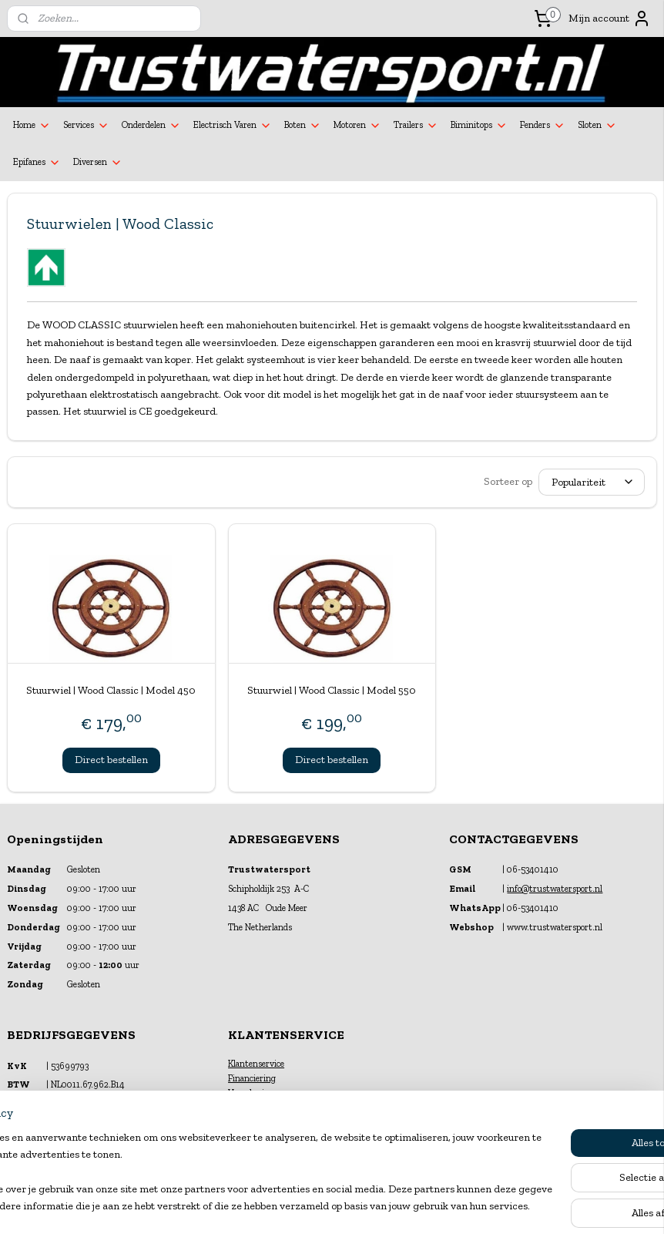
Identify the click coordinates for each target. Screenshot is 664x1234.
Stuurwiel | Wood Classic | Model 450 (111, 690)
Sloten (597, 125)
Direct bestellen (111, 758)
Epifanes (37, 162)
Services (86, 125)
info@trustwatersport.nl (554, 888)
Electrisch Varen (232, 125)
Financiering (252, 1078)
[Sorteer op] (591, 482)
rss (319, 1206)
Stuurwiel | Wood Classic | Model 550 (331, 690)
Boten (302, 125)
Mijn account (609, 18)
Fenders (542, 125)
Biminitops (479, 125)
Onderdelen (151, 125)
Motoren (357, 125)
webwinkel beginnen (367, 1206)
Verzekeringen (255, 1093)
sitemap (293, 1206)
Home (32, 125)
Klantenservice (256, 1063)
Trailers (416, 125)
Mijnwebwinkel (484, 1206)
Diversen (97, 162)
